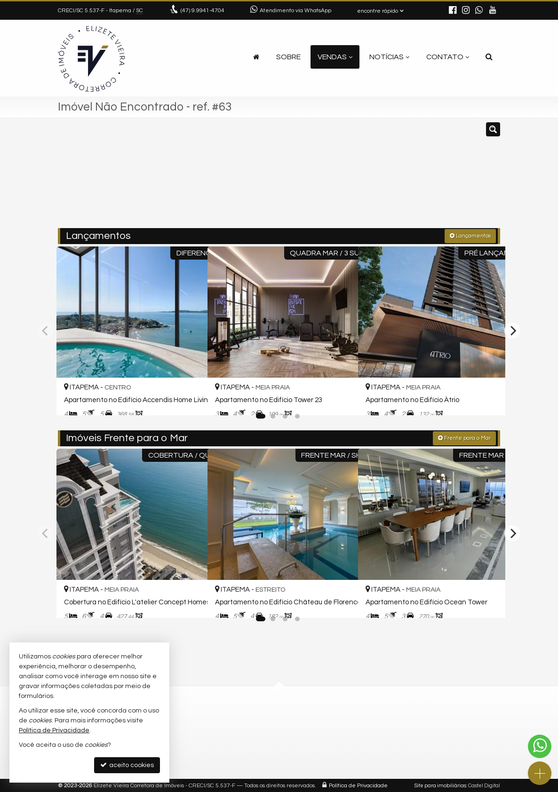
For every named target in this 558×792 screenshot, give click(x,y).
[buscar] (408, 177)
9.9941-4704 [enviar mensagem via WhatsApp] (202, 11)
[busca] (489, 57)
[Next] (512, 330)
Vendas (335, 57)
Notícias (389, 57)
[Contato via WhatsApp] (539, 746)
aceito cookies (127, 764)
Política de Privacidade (358, 785)
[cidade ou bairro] (349, 177)
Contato (447, 57)
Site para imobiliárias (440, 784)
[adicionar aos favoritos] (189, 399)
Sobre (288, 57)
